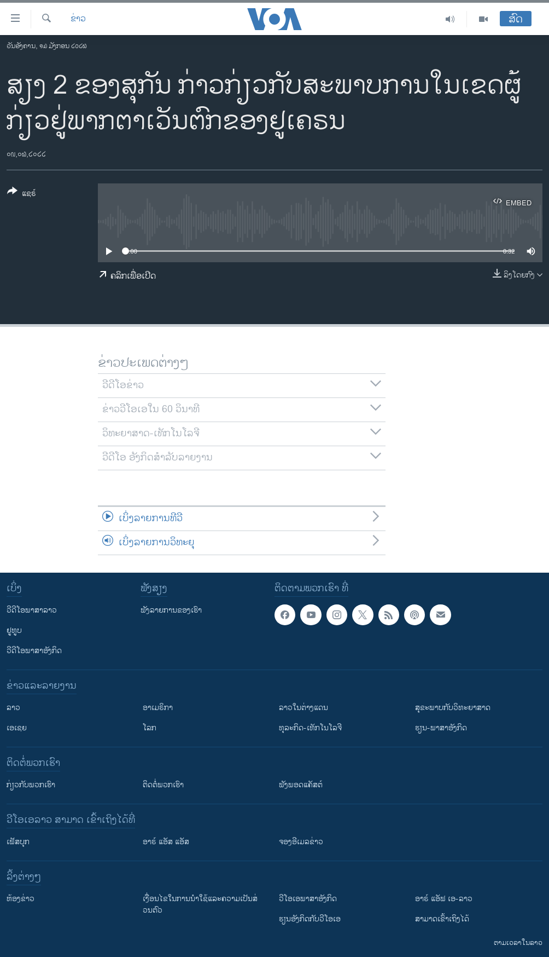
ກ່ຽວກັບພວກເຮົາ (31, 785)
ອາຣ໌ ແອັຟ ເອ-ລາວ (443, 898)
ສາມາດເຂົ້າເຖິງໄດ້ (442, 919)
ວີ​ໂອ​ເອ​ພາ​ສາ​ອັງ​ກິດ (308, 898)
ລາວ (13, 707)
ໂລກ (149, 728)
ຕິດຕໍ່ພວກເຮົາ (163, 785)
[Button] (21, 194)
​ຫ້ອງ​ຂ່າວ (20, 898)
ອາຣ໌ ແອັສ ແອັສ (166, 842)
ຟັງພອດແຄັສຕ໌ (301, 785)
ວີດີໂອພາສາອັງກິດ (34, 650)
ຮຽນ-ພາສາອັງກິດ (441, 728)
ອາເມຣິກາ (158, 707)
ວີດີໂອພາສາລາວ (32, 610)
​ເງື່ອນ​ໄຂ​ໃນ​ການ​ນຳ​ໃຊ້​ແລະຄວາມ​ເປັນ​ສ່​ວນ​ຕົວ (200, 904)
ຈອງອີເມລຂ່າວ (301, 842)
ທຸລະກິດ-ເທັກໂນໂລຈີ (310, 728)
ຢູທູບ (14, 630)
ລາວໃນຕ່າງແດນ (303, 707)
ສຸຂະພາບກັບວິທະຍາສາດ (452, 707)
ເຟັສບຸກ (18, 842)
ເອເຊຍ (17, 728)
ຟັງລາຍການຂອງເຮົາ (171, 610)
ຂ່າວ (78, 19)
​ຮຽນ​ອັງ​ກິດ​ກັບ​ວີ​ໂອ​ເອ (310, 919)
